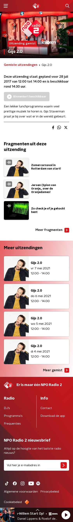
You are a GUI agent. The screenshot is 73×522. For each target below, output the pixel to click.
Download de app (52, 415)
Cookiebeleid (13, 502)
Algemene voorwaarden (21, 491)
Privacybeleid (49, 491)
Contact (46, 408)
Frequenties (12, 423)
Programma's (13, 415)
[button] (66, 515)
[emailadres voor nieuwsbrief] (36, 465)
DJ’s (7, 408)
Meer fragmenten (52, 230)
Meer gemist (56, 370)
